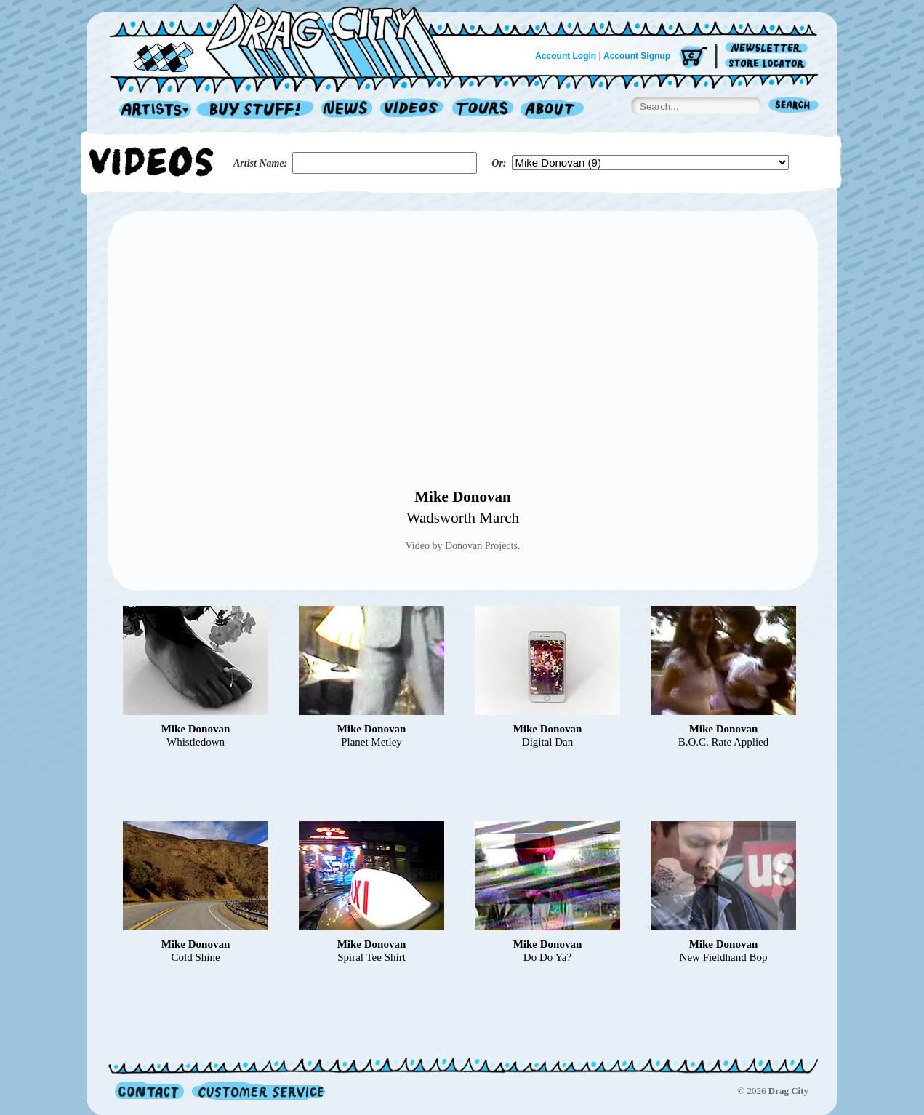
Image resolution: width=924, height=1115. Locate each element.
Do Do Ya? (547, 957)
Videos (413, 110)
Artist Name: (260, 163)
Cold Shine (195, 957)
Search (794, 106)
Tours (483, 110)
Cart (693, 58)
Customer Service (257, 1090)
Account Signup (636, 56)
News (347, 110)
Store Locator (768, 63)
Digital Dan (547, 742)
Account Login (565, 56)
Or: (498, 163)
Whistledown (195, 742)
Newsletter (768, 48)
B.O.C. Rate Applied (723, 742)
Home (290, 39)
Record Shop (256, 110)
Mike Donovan (462, 496)
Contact (149, 1090)
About (552, 110)
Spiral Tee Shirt (371, 957)
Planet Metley (371, 742)
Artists (151, 110)
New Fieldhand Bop (724, 957)
